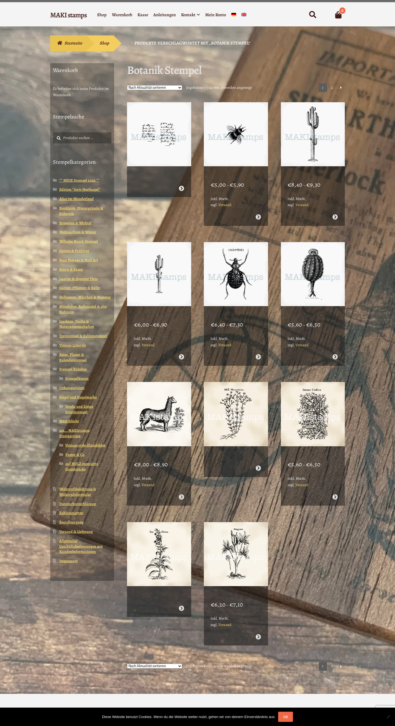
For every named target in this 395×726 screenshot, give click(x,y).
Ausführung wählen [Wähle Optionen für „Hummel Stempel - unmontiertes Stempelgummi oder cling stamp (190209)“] (258, 209)
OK (285, 716)
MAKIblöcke (69, 421)
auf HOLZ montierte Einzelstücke (81, 466)
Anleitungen (164, 15)
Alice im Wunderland (76, 198)
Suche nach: (312, 15)
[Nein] (388, 716)
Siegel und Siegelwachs (78, 397)
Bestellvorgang (71, 522)
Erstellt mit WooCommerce (74, 694)
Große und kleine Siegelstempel (79, 409)
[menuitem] (233, 16)
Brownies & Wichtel (75, 223)
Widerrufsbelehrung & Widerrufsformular (77, 491)
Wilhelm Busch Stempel (78, 241)
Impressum (68, 561)
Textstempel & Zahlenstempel (83, 336)
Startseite (73, 43)
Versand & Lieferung (76, 531)
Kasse (142, 15)
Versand (225, 197)
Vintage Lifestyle (72, 345)
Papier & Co (74, 454)
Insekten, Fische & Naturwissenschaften (76, 324)
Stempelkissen (77, 378)
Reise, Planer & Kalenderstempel (73, 357)
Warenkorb (122, 15)
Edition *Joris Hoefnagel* (79, 189)
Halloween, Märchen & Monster (85, 297)
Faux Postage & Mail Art (78, 260)
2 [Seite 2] (332, 87)
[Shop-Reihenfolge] (154, 87)
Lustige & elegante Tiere (78, 278)
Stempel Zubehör (73, 369)
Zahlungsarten (71, 513)
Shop (102, 15)
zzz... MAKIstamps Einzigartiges (74, 433)
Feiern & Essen (71, 269)
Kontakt (188, 15)
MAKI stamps (68, 15)
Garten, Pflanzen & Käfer (79, 287)
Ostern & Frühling (74, 250)
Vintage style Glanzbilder (85, 445)
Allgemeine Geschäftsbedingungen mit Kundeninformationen (81, 546)
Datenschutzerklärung (77, 503)
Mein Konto (215, 15)
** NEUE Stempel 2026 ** (79, 180)
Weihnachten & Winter (77, 232)
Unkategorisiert (72, 387)
